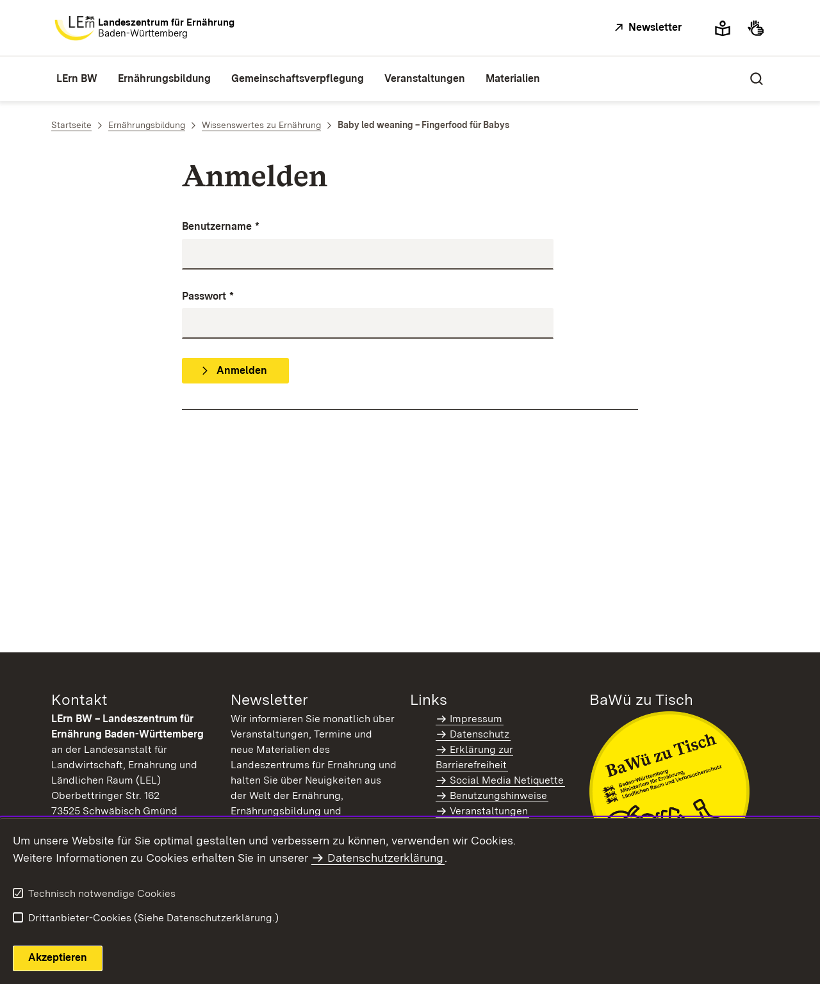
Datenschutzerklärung (385, 857)
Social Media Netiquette (507, 780)
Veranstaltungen (489, 811)
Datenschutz (479, 734)
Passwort (208, 296)
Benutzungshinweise (498, 795)
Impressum (476, 719)
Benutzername (220, 227)
